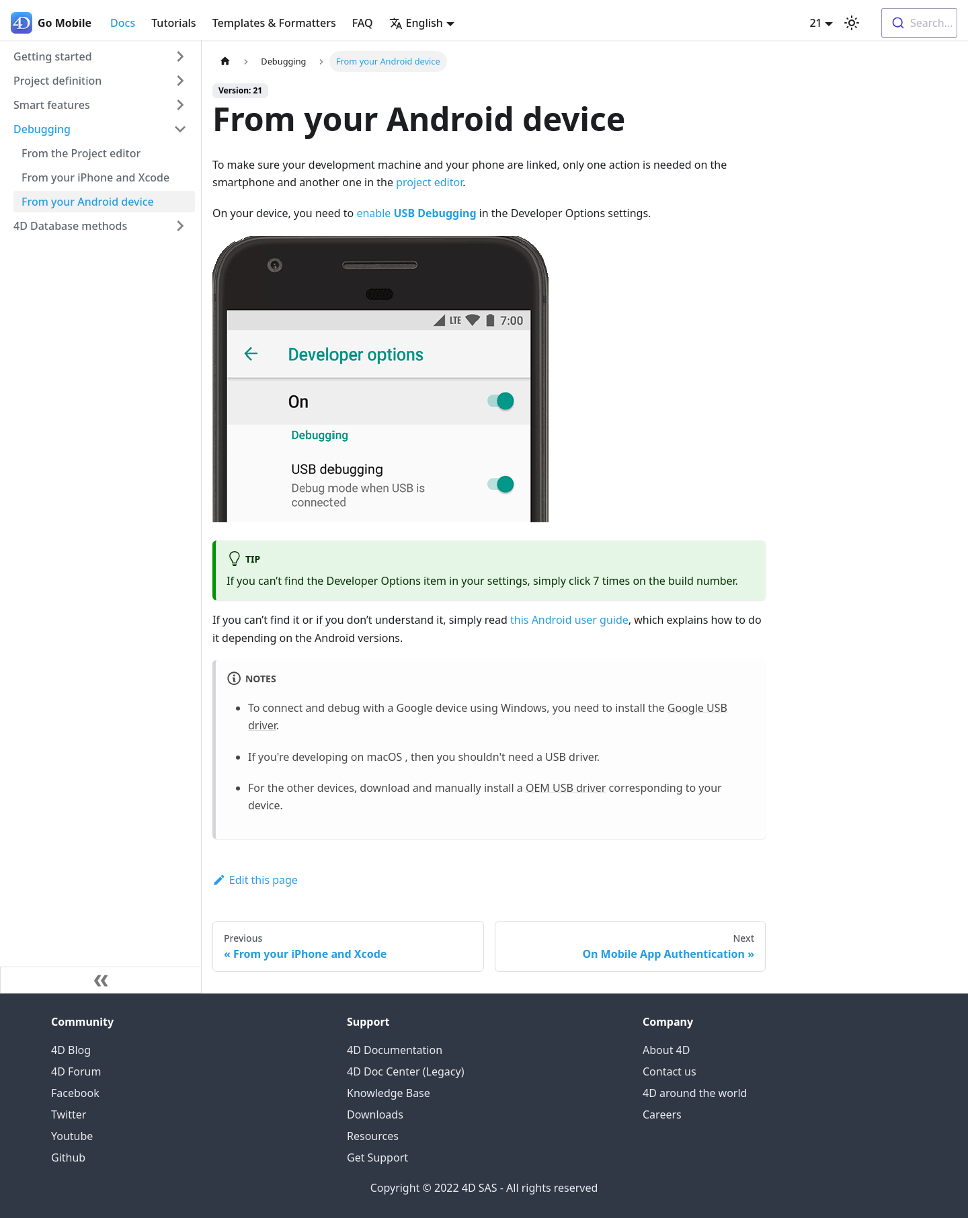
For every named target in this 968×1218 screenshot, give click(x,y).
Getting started (52, 56)
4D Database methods (70, 225)
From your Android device (88, 201)
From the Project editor (81, 153)
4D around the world (695, 1093)
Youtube (72, 1136)
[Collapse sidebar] (101, 980)
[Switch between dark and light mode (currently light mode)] (851, 23)
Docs (122, 22)
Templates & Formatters (274, 22)
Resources (373, 1136)
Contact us (669, 1071)
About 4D (666, 1050)
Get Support (377, 1157)
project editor (429, 182)
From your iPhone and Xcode (95, 177)
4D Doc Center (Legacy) (405, 1071)
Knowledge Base (388, 1093)
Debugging (42, 129)
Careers (662, 1114)
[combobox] (919, 23)
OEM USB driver (566, 787)
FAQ (362, 22)
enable (416, 213)
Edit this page (255, 879)
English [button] (416, 22)
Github (68, 1157)
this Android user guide (569, 619)
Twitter (68, 1114)
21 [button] (815, 22)
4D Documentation (394, 1050)
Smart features (51, 104)
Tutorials (173, 22)
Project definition (57, 80)
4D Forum (76, 1071)
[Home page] (225, 61)
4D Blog (71, 1050)
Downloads (375, 1114)
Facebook (75, 1093)
